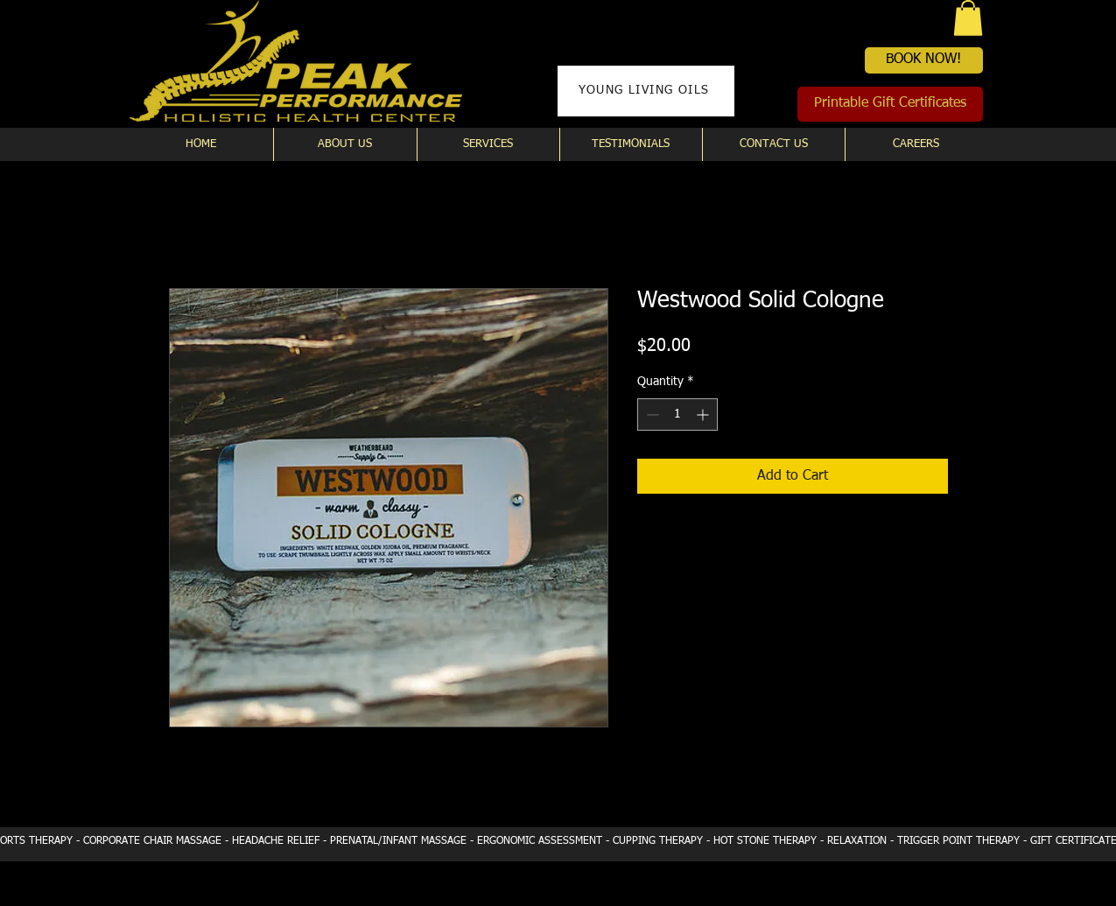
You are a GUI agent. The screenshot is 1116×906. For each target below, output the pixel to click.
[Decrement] (651, 414)
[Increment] (704, 414)
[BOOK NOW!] (924, 60)
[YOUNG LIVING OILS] (646, 91)
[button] (968, 18)
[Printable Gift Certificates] (890, 104)
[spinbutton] (677, 414)
